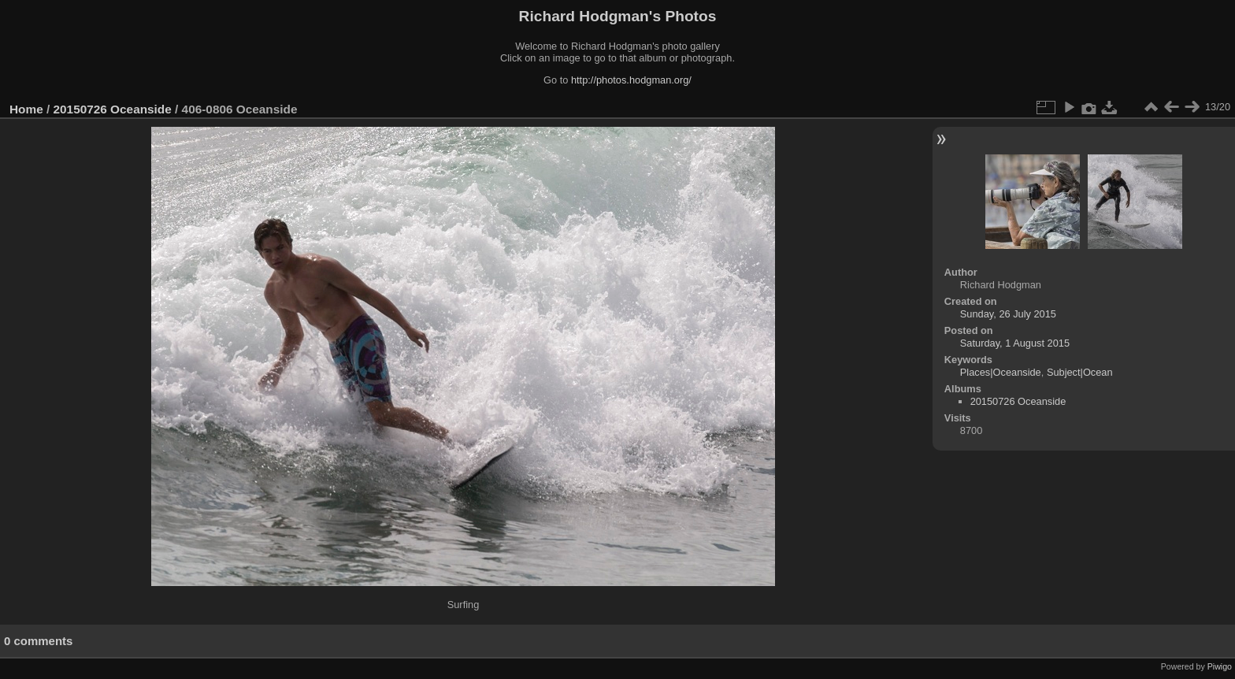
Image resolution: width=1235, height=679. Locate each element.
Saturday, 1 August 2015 (1015, 343)
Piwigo (1219, 666)
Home (26, 109)
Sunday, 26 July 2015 (1008, 314)
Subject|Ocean (1080, 372)
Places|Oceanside (1000, 372)
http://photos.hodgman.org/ (631, 80)
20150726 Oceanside (113, 109)
